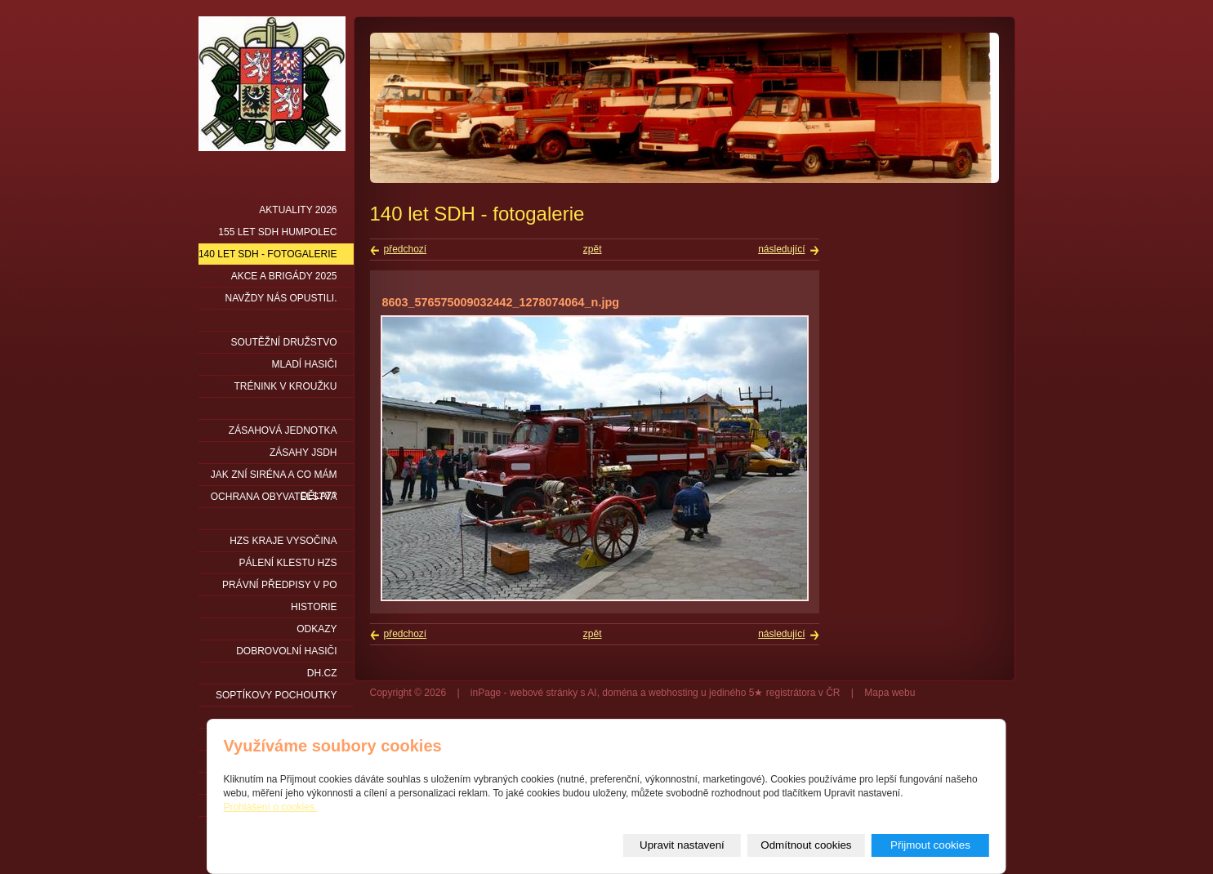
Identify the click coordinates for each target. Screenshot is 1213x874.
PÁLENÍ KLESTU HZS (288, 563)
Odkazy (317, 629)
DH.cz (322, 673)
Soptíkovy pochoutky (276, 695)
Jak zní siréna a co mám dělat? (274, 477)
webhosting (673, 692)
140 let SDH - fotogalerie (267, 254)
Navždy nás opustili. (281, 298)
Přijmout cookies (930, 845)
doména (619, 692)
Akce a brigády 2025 (284, 276)
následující (781, 249)
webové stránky (544, 692)
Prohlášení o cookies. (271, 807)
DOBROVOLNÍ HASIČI (286, 651)
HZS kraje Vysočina (283, 540)
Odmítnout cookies (805, 845)
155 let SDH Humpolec (277, 232)
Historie (314, 607)
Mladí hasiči (304, 364)
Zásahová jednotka (283, 430)
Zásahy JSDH (303, 452)
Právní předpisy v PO (279, 585)
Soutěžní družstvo (283, 342)
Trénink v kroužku (285, 386)
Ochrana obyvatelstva (274, 496)
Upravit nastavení (682, 845)
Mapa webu (889, 692)
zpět (592, 249)
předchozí (405, 249)
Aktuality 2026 (298, 210)
